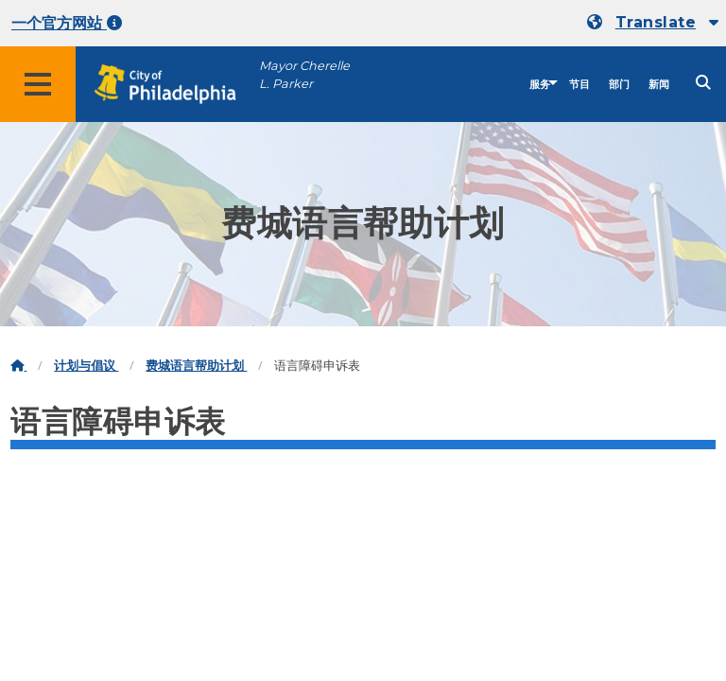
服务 (539, 85)
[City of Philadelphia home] (175, 84)
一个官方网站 (66, 23)
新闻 (658, 85)
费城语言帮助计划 (196, 366)
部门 (619, 85)
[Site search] (703, 83)
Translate (655, 22)
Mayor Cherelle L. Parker (304, 75)
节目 (579, 85)
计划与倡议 (86, 366)
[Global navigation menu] (38, 84)
